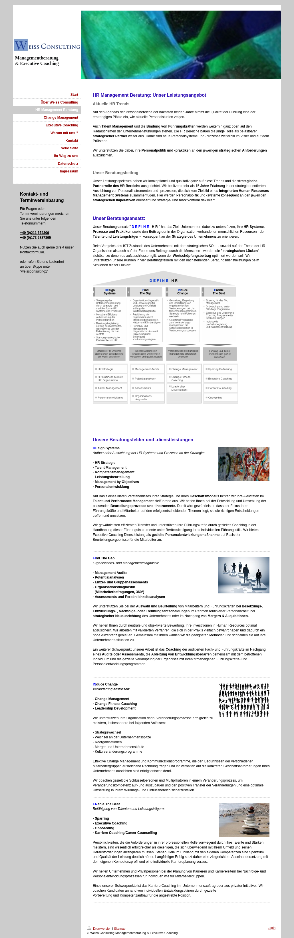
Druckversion (99, 928)
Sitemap (119, 928)
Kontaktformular (32, 252)
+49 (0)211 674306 (34, 233)
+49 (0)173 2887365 (35, 238)
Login (271, 927)
